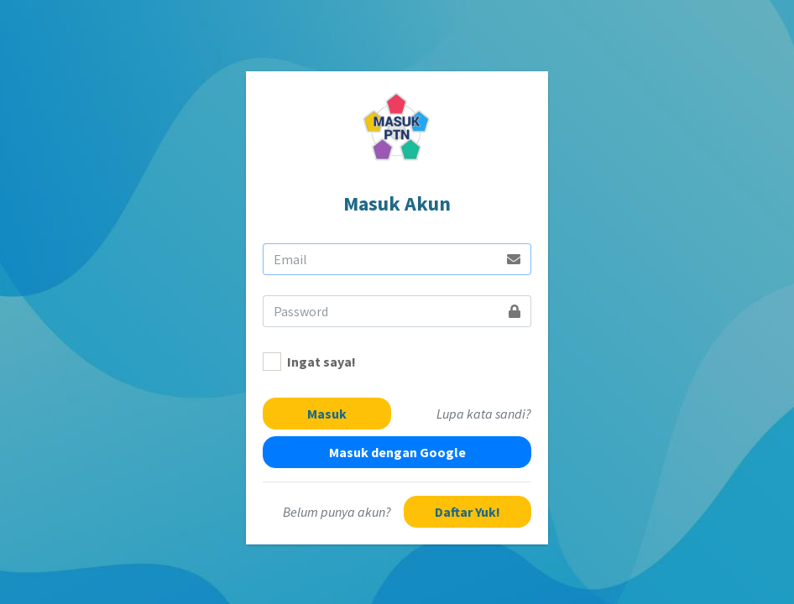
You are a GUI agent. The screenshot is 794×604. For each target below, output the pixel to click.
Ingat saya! (321, 361)
